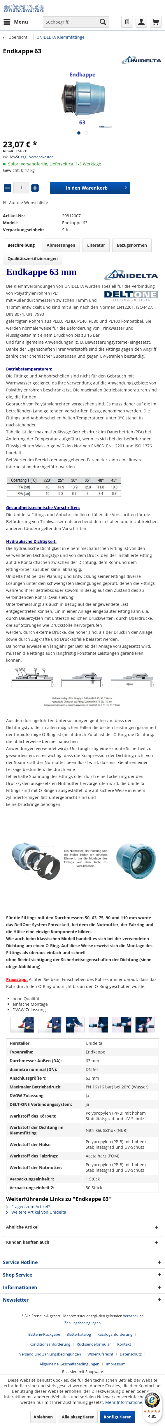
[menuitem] (15, 22)
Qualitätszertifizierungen (33, 258)
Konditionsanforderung (49, 1344)
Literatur (96, 245)
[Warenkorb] (156, 22)
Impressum (116, 1364)
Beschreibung (21, 245)
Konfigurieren (117, 1417)
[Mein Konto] (141, 22)
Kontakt (124, 1344)
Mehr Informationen (125, 1402)
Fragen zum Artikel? (28, 1206)
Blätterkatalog (78, 1334)
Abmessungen (61, 245)
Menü (15, 21)
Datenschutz (131, 1354)
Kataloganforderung (114, 1334)
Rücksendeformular (94, 1344)
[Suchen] (103, 22)
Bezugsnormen (132, 245)
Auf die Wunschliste (25, 202)
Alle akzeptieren (78, 1417)
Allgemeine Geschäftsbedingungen (69, 1364)
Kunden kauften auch (27, 1242)
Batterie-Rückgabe (44, 1334)
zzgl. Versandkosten (37, 156)
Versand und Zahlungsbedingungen (50, 1354)
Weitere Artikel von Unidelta (36, 1212)
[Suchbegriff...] (76, 22)
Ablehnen (43, 1417)
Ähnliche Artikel (22, 1227)
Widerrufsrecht (100, 1354)
